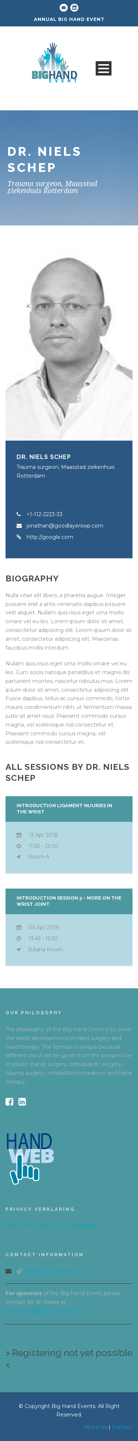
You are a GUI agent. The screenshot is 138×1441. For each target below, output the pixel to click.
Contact (122, 1427)
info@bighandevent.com (56, 1271)
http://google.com (49, 537)
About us (95, 1427)
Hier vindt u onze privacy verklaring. (51, 1226)
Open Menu (104, 68)
